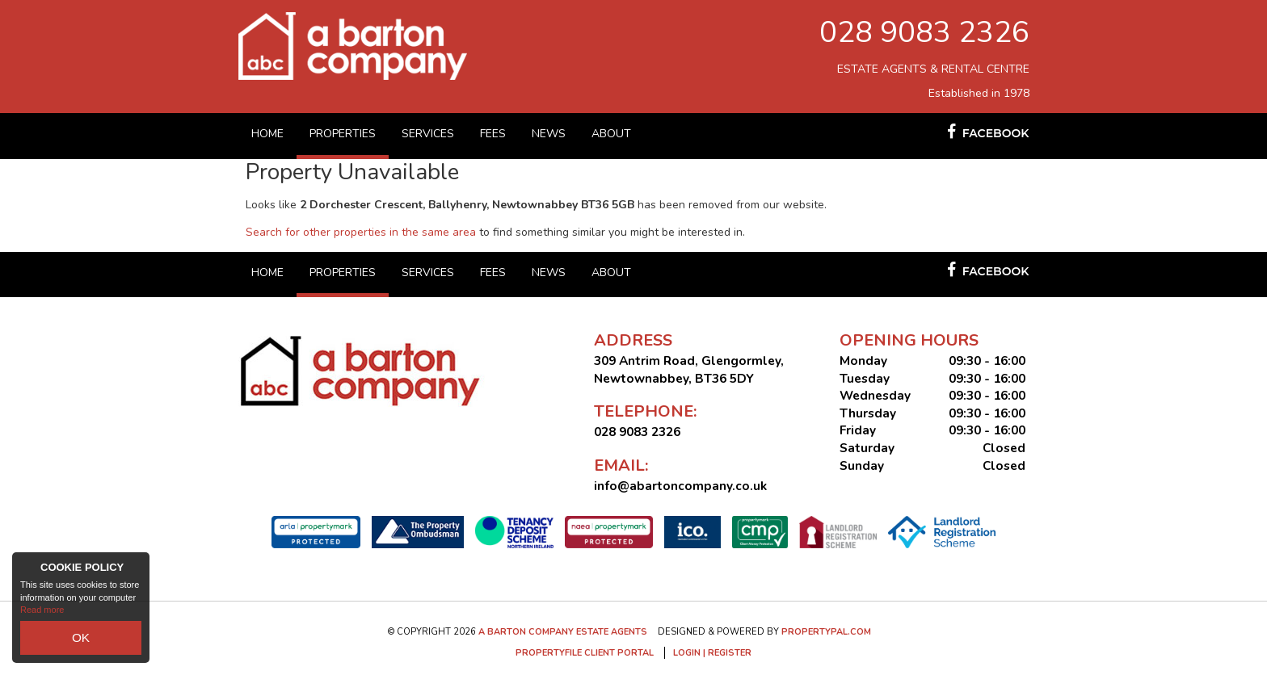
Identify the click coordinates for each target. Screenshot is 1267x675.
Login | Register (712, 653)
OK (80, 642)
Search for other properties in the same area (361, 232)
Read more (42, 618)
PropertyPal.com (826, 632)
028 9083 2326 (924, 32)
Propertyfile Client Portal (585, 653)
